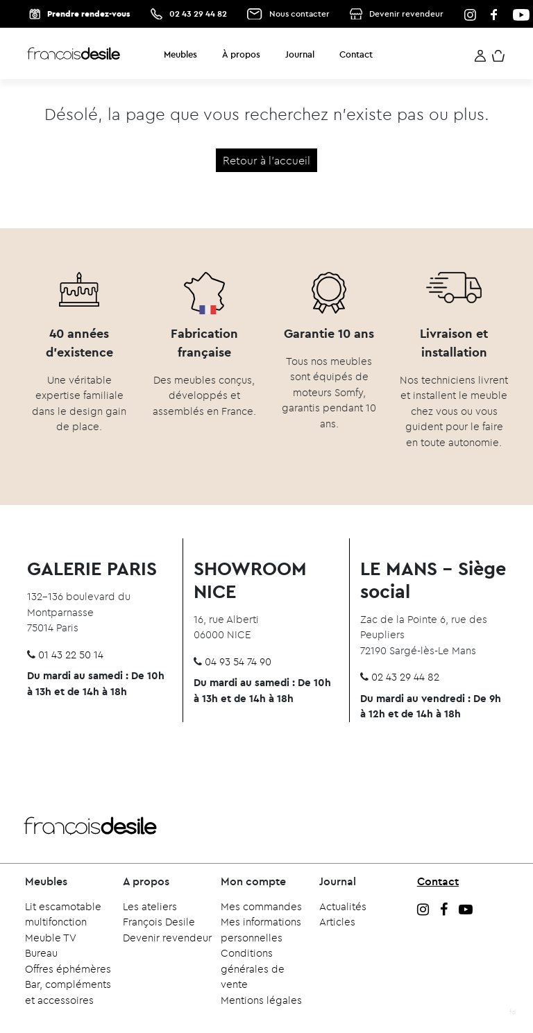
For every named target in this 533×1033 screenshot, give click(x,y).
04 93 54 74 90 (238, 661)
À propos (241, 54)
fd (512, 1011)
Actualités (342, 906)
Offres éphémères (68, 968)
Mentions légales (261, 1000)
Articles (337, 921)
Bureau (41, 952)
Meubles (180, 54)
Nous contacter (299, 13)
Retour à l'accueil (266, 160)
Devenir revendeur (406, 13)
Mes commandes (261, 906)
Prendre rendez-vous (88, 13)
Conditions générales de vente (253, 968)
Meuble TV (50, 937)
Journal (299, 54)
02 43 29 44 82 (198, 13)
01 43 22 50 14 (70, 654)
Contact (356, 54)
